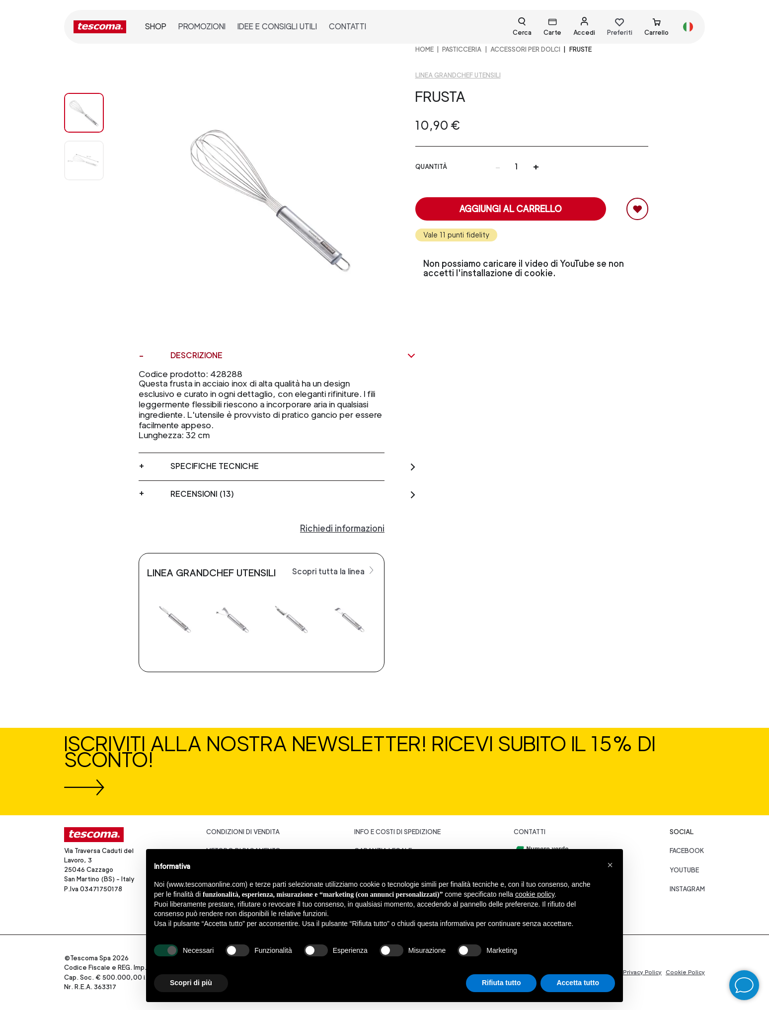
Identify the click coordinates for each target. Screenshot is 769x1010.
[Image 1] (94, 160)
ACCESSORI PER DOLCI (525, 49)
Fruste (580, 49)
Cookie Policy (685, 972)
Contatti (529, 832)
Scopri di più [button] (191, 983)
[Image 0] (94, 113)
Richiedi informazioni (342, 528)
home (424, 49)
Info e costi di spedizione (397, 832)
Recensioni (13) (293, 494)
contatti (347, 26)
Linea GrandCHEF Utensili (458, 75)
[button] (610, 865)
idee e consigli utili (277, 26)
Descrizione (293, 356)
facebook (687, 851)
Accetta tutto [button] (577, 983)
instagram (687, 889)
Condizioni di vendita (243, 832)
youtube (684, 870)
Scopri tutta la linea (334, 570)
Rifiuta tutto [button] (501, 983)
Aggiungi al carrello (510, 209)
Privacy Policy (642, 972)
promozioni (202, 26)
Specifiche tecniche (293, 466)
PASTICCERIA (461, 49)
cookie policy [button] (534, 894)
